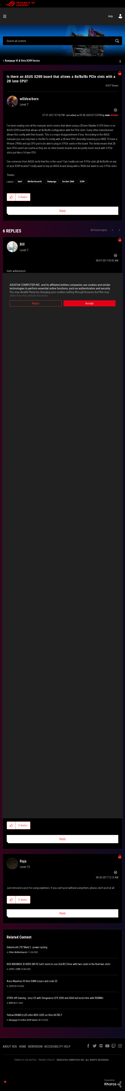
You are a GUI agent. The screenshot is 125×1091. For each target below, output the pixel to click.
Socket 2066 (68, 181)
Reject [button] (35, 303)
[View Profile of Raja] (23, 861)
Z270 (11, 986)
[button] (11, 197)
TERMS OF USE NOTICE (25, 1059)
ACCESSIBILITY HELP (57, 1046)
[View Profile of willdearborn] (29, 99)
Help (110, 16)
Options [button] (119, 61)
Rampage (51, 181)
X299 (82, 181)
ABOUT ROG (10, 1046)
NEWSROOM (35, 1046)
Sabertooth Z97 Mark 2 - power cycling (27, 947)
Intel (20, 181)
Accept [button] (89, 303)
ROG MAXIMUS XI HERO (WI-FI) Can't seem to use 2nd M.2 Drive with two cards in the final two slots (58, 964)
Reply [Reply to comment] (62, 839)
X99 (10, 1003)
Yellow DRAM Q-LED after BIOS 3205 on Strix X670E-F (34, 1015)
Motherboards (35, 181)
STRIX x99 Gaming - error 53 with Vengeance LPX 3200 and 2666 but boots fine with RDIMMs (55, 997)
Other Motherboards (18, 952)
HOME (22, 1046)
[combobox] (62, 40)
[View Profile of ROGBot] (114, 115)
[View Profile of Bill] (22, 244)
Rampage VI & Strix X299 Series (22, 60)
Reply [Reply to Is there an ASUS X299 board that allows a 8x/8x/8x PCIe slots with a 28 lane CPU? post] (62, 211)
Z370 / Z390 (14, 969)
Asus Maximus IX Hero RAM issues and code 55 (32, 981)
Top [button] (5, 1082)
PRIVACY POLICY (46, 1059)
